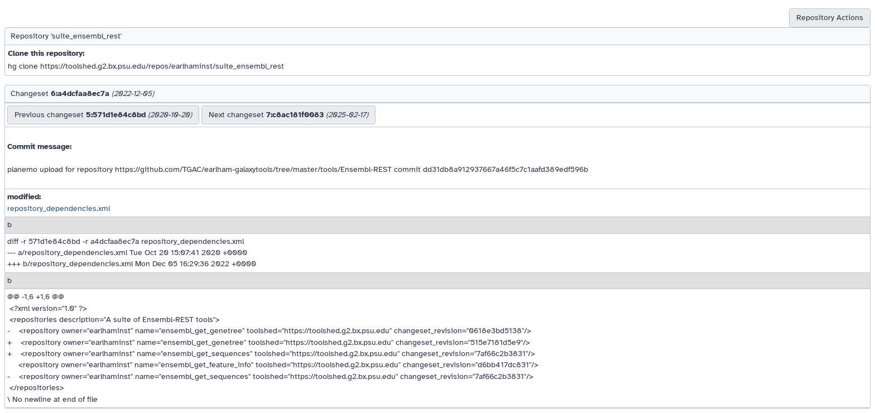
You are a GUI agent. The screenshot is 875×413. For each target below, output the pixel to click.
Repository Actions (829, 17)
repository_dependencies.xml (58, 208)
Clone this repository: (46, 53)
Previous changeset (103, 114)
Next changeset (288, 114)
